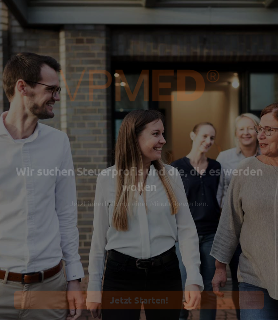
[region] (87, 286)
